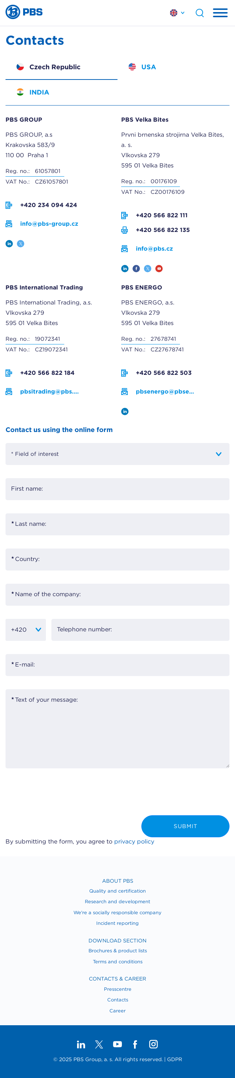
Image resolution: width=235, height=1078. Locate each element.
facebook (136, 268)
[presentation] (61, 793)
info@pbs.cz (154, 248)
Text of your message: (46, 699)
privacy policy (134, 841)
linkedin (9, 243)
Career (117, 1011)
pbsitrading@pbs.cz (49, 391)
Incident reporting (117, 923)
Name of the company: (48, 594)
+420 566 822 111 (162, 215)
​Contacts (117, 1000)
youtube (159, 268)
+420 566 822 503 (164, 372)
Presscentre (117, 989)
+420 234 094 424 (48, 205)
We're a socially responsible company (117, 912)
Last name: (30, 523)
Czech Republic (54, 67)
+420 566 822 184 (47, 372)
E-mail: (25, 664)
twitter (20, 243)
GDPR (174, 1059)
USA (148, 67)
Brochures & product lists (117, 950)
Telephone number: (84, 629)
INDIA (39, 92)
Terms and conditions (117, 961)
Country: (27, 558)
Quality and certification (117, 891)
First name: (27, 488)
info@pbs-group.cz (49, 223)
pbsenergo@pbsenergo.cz (165, 391)
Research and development (117, 901)
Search (200, 13)
